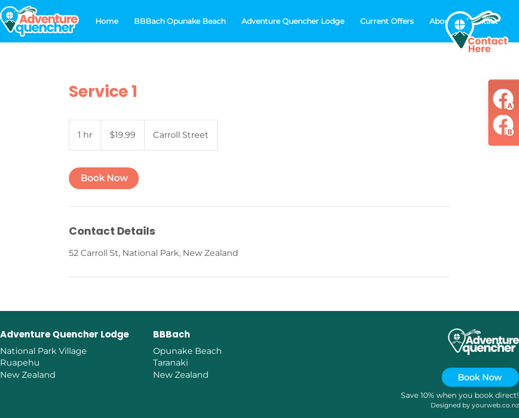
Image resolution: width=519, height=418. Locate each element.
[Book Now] (480, 377)
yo (476, 405)
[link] (104, 178)
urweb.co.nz (499, 405)
